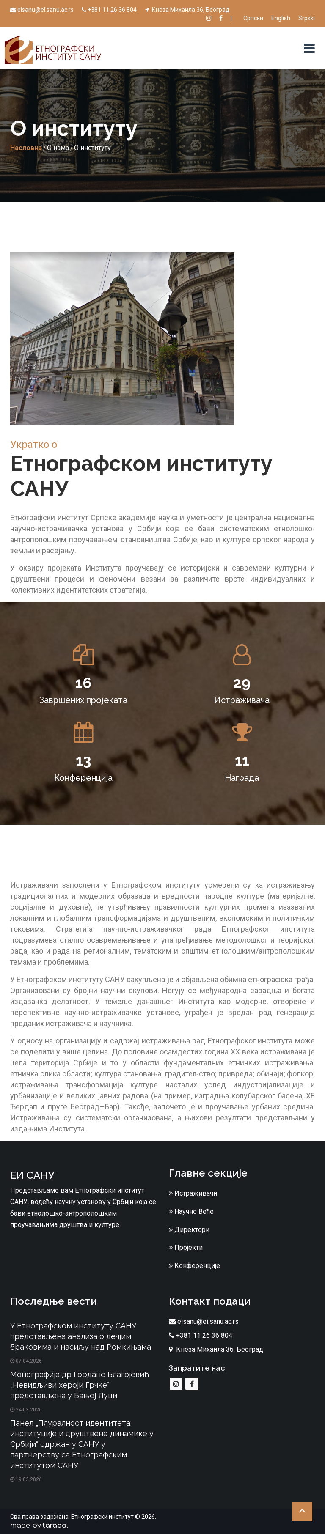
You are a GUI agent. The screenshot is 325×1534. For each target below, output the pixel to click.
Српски (253, 18)
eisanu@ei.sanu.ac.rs (42, 9)
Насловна (26, 148)
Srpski (306, 18)
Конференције (194, 1266)
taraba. (55, 1525)
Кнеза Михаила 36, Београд (187, 9)
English (280, 18)
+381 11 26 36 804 (109, 9)
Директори (189, 1230)
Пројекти (186, 1247)
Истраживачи (193, 1193)
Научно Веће (191, 1211)
